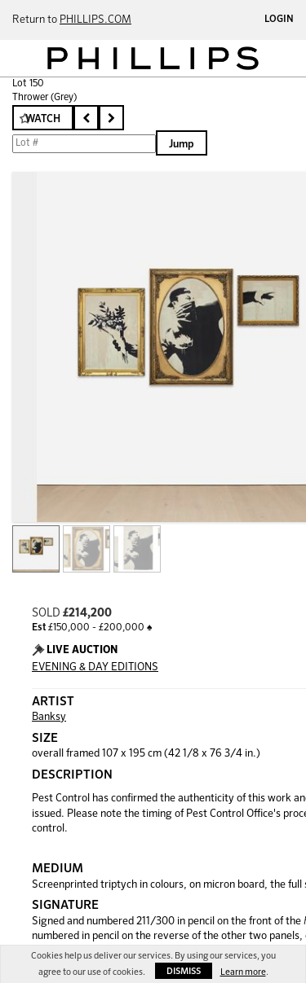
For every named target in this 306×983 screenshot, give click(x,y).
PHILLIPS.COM (95, 20)
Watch (42, 119)
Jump (181, 144)
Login (279, 19)
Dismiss (183, 971)
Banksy (49, 717)
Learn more (243, 972)
